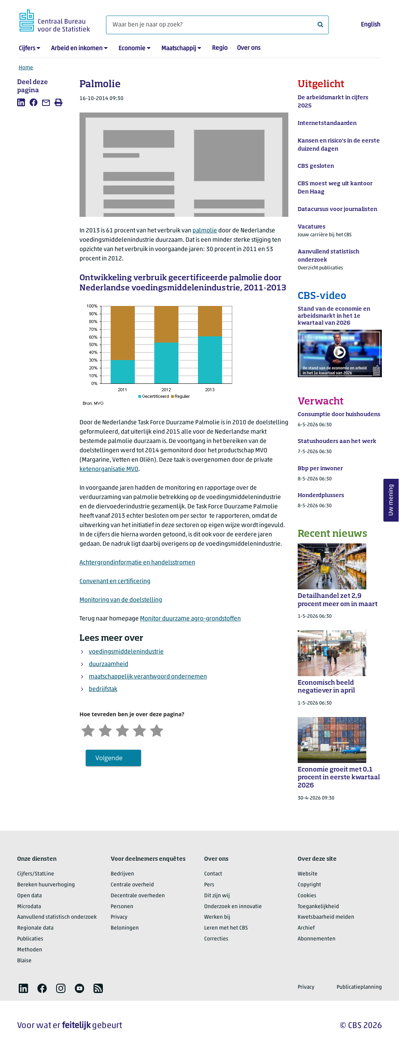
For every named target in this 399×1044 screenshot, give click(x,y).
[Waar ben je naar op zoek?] (217, 25)
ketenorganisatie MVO (108, 469)
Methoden (29, 950)
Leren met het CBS (226, 928)
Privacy (119, 917)
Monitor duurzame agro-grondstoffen (190, 619)
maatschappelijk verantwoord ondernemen (148, 677)
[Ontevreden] (105, 730)
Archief (306, 928)
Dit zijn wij (217, 895)
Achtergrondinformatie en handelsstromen (137, 563)
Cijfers (27, 49)
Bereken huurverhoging (46, 885)
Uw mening (391, 500)
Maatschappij (178, 49)
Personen (122, 906)
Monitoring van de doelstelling (120, 600)
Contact (213, 874)
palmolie (204, 231)
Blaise (24, 960)
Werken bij (217, 917)
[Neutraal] (122, 730)
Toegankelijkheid (318, 906)
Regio (220, 48)
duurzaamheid (108, 664)
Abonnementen (316, 939)
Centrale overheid (132, 885)
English (370, 25)
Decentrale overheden (138, 895)
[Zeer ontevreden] (88, 730)
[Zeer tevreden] (156, 730)
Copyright (309, 885)
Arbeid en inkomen (76, 49)
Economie (131, 49)
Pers (209, 885)
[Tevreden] (139, 730)
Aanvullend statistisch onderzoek (57, 917)
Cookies (307, 895)
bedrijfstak (103, 689)
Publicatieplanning (359, 987)
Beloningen (125, 928)
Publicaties (30, 939)
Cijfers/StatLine (35, 874)
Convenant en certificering (114, 581)
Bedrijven (122, 874)
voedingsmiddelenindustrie (126, 652)
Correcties (216, 939)
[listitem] (21, 102)
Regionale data (35, 928)
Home (26, 67)
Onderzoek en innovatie (233, 906)
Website (308, 874)
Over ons (248, 48)
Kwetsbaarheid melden (326, 917)
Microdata (29, 906)
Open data (29, 895)
